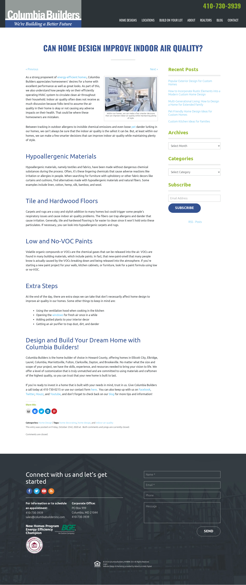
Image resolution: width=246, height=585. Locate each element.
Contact (233, 20)
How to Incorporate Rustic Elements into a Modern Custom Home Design (194, 93)
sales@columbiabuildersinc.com (45, 517)
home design (84, 423)
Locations (148, 20)
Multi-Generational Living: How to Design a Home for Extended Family (193, 103)
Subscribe (184, 208)
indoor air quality (104, 423)
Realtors (206, 20)
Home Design (45, 423)
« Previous (32, 69)
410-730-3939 (34, 512)
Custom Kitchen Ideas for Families (189, 121)
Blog (220, 20)
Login (105, 564)
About (191, 20)
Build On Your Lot (171, 20)
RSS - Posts (195, 222)
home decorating (68, 423)
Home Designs (128, 20)
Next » (154, 69)
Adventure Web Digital (143, 566)
